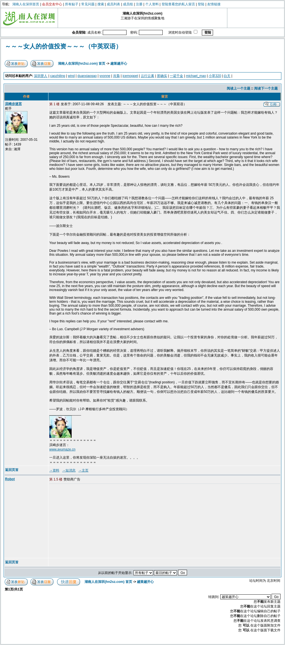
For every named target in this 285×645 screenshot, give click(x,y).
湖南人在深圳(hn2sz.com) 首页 (81, 63)
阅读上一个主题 (238, 88)
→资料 (54, 470)
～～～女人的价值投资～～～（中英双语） (63, 46)
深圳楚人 (40, 76)
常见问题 (88, 4)
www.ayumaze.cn (62, 449)
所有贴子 (71, 4)
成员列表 (113, 4)
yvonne (104, 76)
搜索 (100, 4)
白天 (227, 76)
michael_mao (196, 76)
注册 (139, 4)
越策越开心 (118, 63)
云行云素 (147, 76)
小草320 (215, 76)
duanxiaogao (87, 76)
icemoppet (130, 76)
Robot (10, 479)
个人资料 (152, 4)
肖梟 (116, 76)
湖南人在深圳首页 (25, 4)
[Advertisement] (92, 521)
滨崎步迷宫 (13, 104)
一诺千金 (176, 76)
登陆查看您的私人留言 (178, 4)
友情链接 (214, 4)
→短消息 (69, 470)
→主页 (83, 470)
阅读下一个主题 (266, 88)
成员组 (128, 4)
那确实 (162, 76)
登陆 (201, 4)
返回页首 (11, 470)
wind (71, 76)
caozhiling (57, 76)
